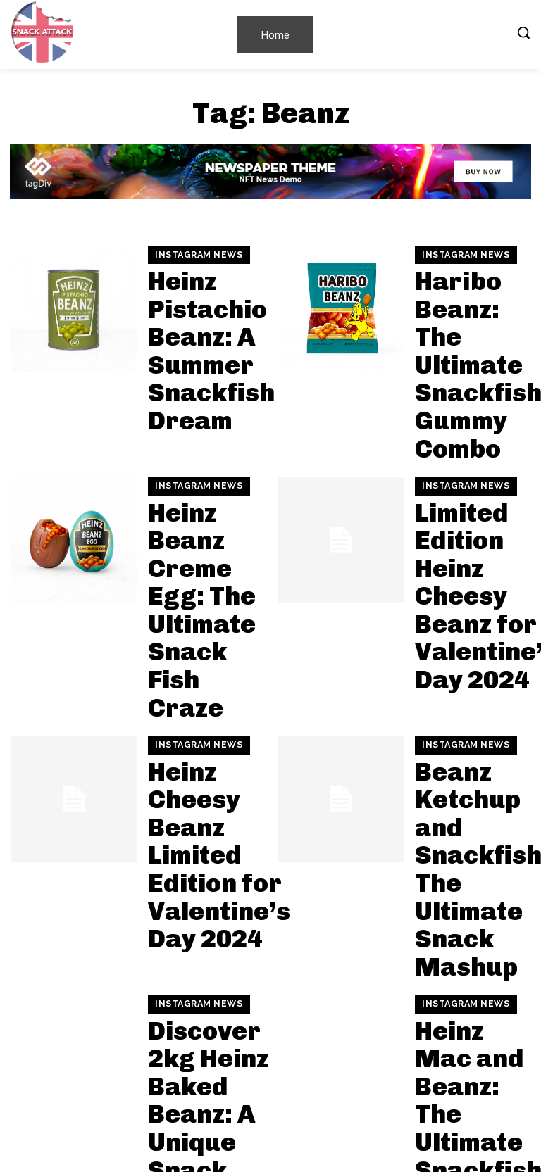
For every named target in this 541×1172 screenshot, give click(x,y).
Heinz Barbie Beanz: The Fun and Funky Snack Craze (468, 879)
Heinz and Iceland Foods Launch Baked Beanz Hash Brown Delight (466, 1019)
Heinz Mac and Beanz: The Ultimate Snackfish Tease (467, 738)
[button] (523, 32)
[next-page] (80, 1112)
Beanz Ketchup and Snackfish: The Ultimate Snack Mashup (469, 598)
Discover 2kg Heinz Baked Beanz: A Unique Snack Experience (205, 738)
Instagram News (194, 268)
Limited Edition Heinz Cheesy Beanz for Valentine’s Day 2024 (471, 457)
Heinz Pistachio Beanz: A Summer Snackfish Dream (203, 317)
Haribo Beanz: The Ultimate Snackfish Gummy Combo (468, 317)
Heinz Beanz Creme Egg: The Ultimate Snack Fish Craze (205, 457)
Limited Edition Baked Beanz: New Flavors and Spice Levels (201, 879)
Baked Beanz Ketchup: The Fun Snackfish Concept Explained (198, 1019)
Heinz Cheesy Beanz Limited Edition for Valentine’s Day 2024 (204, 598)
